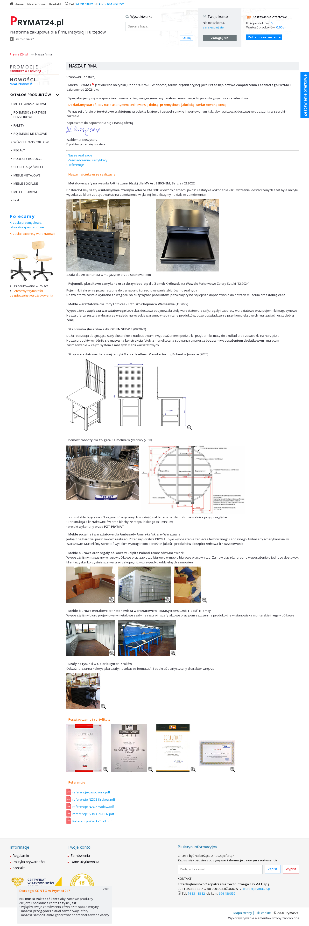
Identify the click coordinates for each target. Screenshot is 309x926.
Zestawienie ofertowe (269, 17)
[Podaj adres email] (220, 869)
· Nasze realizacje (79, 155)
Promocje (34, 69)
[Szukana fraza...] (159, 26)
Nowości (34, 82)
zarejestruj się (213, 27)
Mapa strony (242, 913)
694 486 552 (115, 4)
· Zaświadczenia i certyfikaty (86, 160)
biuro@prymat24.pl (257, 888)
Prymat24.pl (19, 54)
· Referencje (75, 164)
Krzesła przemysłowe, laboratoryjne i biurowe (27, 225)
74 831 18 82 (84, 4)
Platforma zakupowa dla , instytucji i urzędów (58, 32)
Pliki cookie (263, 913)
